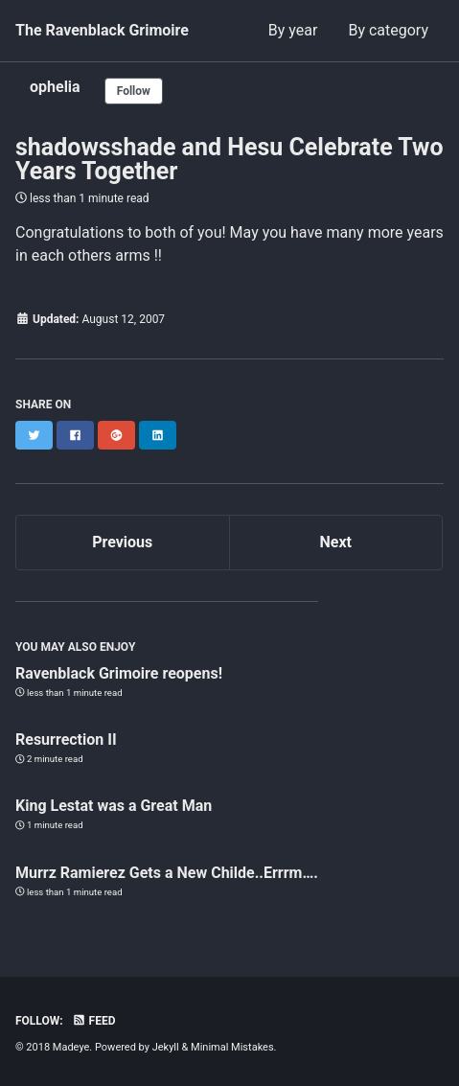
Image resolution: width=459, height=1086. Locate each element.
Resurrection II (66, 739)
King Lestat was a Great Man (113, 806)
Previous (122, 542)
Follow (133, 91)
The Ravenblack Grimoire (102, 30)
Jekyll (165, 1047)
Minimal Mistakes (232, 1047)
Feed (94, 1021)
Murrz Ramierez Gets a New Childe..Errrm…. (166, 873)
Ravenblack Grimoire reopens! (118, 673)
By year (293, 30)
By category (388, 30)
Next (336, 542)
